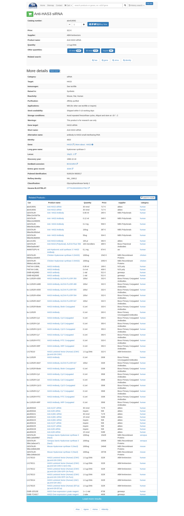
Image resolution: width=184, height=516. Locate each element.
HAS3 (70, 145)
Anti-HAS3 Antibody (55, 241)
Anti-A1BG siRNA (54, 414)
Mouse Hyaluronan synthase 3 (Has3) (62, 446)
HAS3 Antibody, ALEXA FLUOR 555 (61, 290)
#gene (86, 509)
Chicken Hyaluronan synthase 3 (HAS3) (63, 255)
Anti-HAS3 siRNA (54, 207)
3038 (70, 169)
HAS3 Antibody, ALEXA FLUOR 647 (61, 301)
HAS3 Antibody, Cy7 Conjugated (60, 335)
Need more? (54, 71)
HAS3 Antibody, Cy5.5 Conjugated (61, 329)
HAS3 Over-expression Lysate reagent (63, 491)
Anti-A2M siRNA (53, 411)
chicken (143, 255)
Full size (149, 3)
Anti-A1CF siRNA (54, 408)
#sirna (95, 509)
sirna (115, 60)
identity (127, 60)
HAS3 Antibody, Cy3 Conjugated (60, 318)
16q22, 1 (71, 154)
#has (78, 509)
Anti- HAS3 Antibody (55, 213)
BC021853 (72, 164)
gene (105, 60)
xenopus (143, 435)
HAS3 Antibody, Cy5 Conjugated (60, 323)
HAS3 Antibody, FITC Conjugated (60, 340)
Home (42, 5)
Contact (59, 5)
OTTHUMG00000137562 (78, 188)
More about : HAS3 (84, 145)
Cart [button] (68, 5)
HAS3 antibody (53, 272)
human (143, 207)
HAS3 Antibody (53, 266)
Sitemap (50, 5)
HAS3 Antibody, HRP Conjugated (60, 346)
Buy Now (98, 24)
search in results (148, 198)
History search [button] (136, 5)
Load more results (92, 499)
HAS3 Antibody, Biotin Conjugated (61, 307)
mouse (143, 446)
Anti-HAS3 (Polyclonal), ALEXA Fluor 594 (64, 244)
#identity (105, 509)
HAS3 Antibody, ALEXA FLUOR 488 (61, 284)
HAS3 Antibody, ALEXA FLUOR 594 (61, 295)
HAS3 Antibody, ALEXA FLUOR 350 (61, 278)
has (94, 60)
